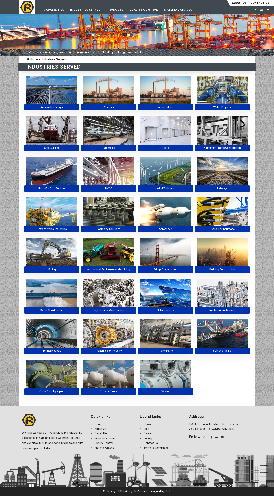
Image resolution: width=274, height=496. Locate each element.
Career (148, 433)
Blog (146, 429)
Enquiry (148, 438)
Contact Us (151, 443)
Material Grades (178, 9)
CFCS (168, 491)
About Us (239, 3)
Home (32, 59)
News (147, 424)
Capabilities (54, 9)
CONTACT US (259, 3)
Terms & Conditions (156, 447)
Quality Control (143, 9)
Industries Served (85, 9)
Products (115, 9)
